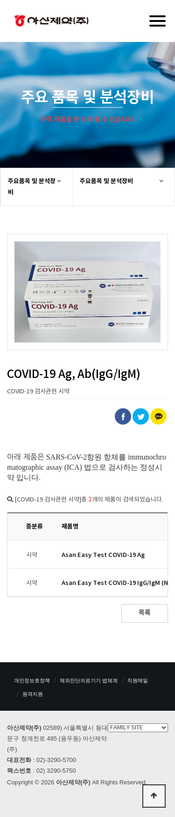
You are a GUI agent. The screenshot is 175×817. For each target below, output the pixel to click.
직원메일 (137, 680)
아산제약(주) (51, 22)
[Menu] (157, 21)
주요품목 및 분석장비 (32, 187)
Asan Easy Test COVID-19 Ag (103, 555)
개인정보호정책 (32, 680)
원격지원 (32, 694)
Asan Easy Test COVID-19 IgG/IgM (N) (116, 583)
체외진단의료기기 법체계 (89, 680)
